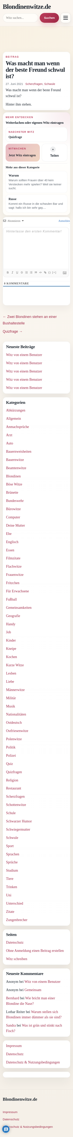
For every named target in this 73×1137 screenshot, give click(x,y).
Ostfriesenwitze (17, 731)
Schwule (49, 84)
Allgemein (13, 419)
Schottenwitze (16, 805)
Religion (12, 780)
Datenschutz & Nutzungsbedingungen (33, 1062)
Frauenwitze (15, 575)
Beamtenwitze (16, 468)
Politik (11, 747)
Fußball (11, 599)
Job (8, 632)
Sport (10, 846)
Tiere (9, 879)
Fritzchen (12, 583)
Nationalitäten (16, 714)
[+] (54, 272)
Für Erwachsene (17, 591)
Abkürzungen (15, 410)
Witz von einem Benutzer (24, 355)
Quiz (9, 764)
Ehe (8, 534)
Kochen (11, 657)
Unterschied (14, 903)
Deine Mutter (15, 525)
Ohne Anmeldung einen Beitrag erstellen (35, 951)
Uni (8, 895)
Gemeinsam (33, 990)
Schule (11, 813)
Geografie (13, 616)
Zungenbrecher (16, 920)
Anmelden (64, 220)
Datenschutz (15, 942)
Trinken (11, 887)
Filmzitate (13, 558)
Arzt (9, 435)
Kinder (11, 640)
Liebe (10, 682)
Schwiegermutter (18, 829)
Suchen (49, 17)
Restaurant (13, 788)
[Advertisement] (36, 40)
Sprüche (12, 862)
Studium (12, 870)
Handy (10, 624)
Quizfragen (14, 772)
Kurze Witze (15, 665)
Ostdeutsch (14, 723)
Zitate (10, 912)
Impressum (14, 1046)
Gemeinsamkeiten (19, 608)
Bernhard (12, 998)
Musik (10, 706)
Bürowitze (13, 509)
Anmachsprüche (17, 427)
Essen (10, 550)
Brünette (12, 492)
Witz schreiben (16, 959)
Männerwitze (15, 690)
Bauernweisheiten (18, 451)
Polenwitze (14, 739)
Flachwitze (14, 566)
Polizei (11, 755)
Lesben (11, 673)
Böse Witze (14, 484)
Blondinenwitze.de (27, 6)
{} (49, 272)
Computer (13, 517)
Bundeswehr (15, 501)
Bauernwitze (15, 460)
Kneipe (11, 649)
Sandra (11, 1025)
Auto (9, 443)
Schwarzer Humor (19, 821)
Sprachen (12, 854)
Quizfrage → (13, 331)
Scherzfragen (33, 84)
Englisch (12, 542)
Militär (11, 698)
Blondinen (13, 476)
